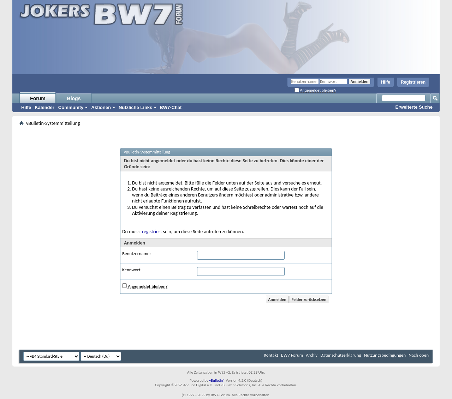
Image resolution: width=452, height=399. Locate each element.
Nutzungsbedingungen (385, 355)
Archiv (311, 355)
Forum (38, 98)
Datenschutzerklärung (340, 355)
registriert (152, 232)
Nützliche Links (135, 107)
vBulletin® (217, 380)
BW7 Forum (292, 355)
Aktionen (101, 107)
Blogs (74, 98)
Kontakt (271, 355)
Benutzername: (136, 253)
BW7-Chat (171, 107)
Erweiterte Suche (414, 107)
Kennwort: (132, 269)
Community (71, 107)
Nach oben (419, 355)
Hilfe (385, 82)
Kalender (44, 107)
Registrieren (413, 82)
